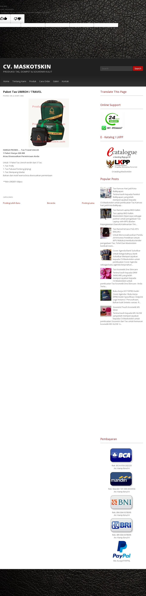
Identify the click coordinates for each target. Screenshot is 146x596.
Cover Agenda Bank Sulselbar (126, 250)
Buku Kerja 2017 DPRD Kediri (126, 291)
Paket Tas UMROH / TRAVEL (22, 92)
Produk (32, 81)
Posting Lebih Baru (11, 203)
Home (6, 81)
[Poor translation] (17, 18)
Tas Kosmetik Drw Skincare (125, 269)
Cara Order (44, 81)
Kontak (65, 81)
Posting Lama (88, 203)
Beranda (51, 203)
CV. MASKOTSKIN (27, 66)
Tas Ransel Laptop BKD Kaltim (126, 210)
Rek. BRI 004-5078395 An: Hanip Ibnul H (121, 535)
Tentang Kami (19, 81)
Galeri (56, 81)
